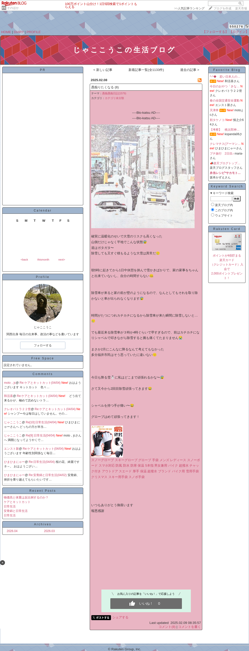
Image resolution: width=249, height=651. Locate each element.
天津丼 (214, 110)
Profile (42, 277)
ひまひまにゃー (14, 462)
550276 (236, 26)
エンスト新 (11, 448)
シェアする (120, 617)
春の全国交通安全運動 (225, 100)
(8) (117, 87)
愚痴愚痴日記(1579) (114, 93)
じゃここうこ (13, 422)
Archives (42, 524)
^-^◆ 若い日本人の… (225, 76)
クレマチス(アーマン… (225, 144)
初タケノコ (217, 120)
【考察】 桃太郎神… (225, 129)
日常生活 (10, 506)
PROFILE (34, 32)
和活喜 (8, 396)
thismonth (43, 259)
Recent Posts (42, 490)
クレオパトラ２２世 (17, 409)
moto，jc (10, 382)
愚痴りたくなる (102, 87)
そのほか (13, 8)
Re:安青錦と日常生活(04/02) (48, 475)
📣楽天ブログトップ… (225, 163)
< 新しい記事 (102, 70)
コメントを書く (189, 627)
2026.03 (49, 531)
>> (189, 8)
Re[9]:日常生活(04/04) (41, 435)
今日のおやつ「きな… (225, 86)
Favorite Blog (227, 70)
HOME (6, 32)
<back (24, 259)
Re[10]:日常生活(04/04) (42, 422)
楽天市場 (241, 8)
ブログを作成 (222, 8)
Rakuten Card (227, 229)
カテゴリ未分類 (114, 98)
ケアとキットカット (17, 502)
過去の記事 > (189, 70)
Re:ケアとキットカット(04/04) (40, 382)
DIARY (19, 32)
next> (61, 259)
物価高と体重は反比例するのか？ (26, 497)
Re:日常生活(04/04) (42, 462)
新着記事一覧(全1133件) (146, 70)
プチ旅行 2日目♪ (222, 153)
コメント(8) (167, 627)
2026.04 (12, 531)
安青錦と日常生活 (16, 511)
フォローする (43, 345)
